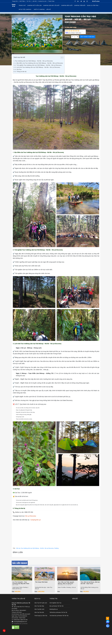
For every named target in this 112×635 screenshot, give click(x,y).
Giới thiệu (22, 1)
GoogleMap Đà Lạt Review (19, 623)
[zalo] (107, 626)
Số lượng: (67, 36)
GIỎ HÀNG (96, 1)
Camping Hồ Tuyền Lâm (34, 5)
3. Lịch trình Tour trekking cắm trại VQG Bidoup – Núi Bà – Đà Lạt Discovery (37, 67)
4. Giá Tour (18, 69)
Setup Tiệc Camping (25, 9)
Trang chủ (15, 1)
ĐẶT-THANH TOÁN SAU (87, 36)
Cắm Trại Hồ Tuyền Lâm (40, 602)
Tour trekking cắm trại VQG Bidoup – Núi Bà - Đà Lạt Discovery (37, 548)
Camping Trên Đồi (79, 5)
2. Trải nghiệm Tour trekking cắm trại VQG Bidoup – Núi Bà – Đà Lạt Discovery (38, 65)
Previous (15, 36)
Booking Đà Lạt (54, 609)
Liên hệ (48, 9)
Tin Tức (29, 1)
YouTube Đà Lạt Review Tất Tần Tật (59, 615)
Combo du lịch (42, 1)
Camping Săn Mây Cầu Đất (51, 5)
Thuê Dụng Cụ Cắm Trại (40, 615)
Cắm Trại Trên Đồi (39, 612)
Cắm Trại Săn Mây (39, 606)
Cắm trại (18, 548)
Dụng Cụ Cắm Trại (92, 5)
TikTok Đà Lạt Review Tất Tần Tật (58, 612)
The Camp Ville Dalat (41, 582)
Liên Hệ (34, 1)
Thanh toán (51, 1)
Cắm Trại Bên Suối (39, 609)
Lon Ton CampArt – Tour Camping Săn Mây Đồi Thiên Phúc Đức (20, 583)
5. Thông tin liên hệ (20, 71)
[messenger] (107, 621)
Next (59, 36)
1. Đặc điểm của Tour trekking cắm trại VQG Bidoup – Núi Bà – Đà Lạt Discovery (39, 63)
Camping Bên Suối (66, 5)
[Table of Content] (62, 57)
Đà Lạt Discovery (30, 516)
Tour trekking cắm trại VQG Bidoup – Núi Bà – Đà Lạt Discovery (34, 61)
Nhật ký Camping (39, 9)
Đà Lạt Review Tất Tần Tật (56, 606)
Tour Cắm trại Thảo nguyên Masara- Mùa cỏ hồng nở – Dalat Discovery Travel (66, 583)
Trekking (56, 548)
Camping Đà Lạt (35, 520)
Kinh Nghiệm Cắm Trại (55, 602)
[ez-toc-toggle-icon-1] (61, 57)
